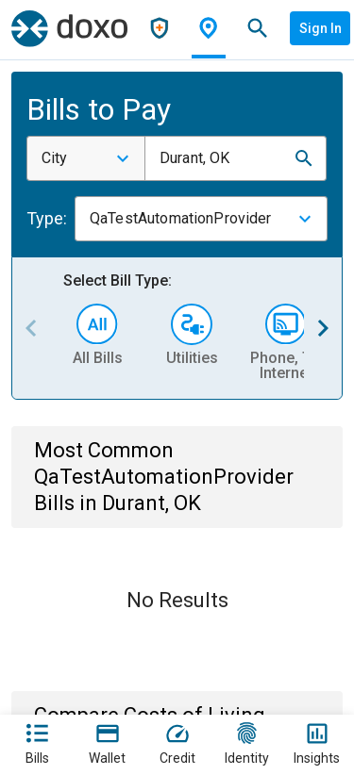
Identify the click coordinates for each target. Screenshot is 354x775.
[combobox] (85, 158)
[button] (304, 158)
